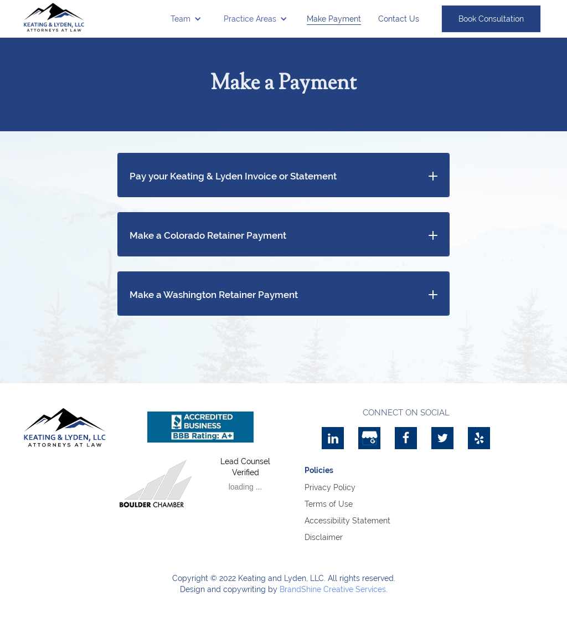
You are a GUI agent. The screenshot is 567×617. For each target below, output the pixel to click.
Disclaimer (324, 537)
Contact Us (398, 18)
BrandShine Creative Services (333, 589)
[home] (54, 17)
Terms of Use (329, 504)
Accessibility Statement (347, 520)
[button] (186, 18)
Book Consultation (491, 18)
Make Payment (334, 18)
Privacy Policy (330, 487)
